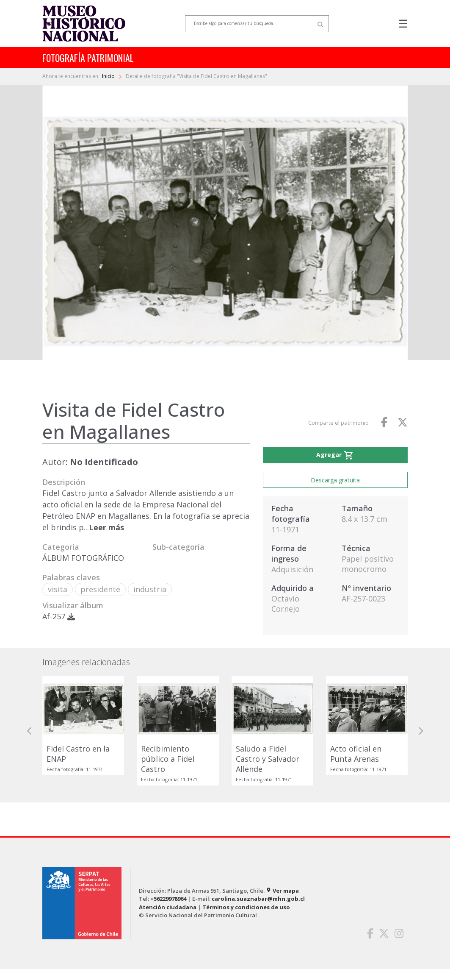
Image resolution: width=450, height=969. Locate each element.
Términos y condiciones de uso (246, 907)
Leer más (106, 527)
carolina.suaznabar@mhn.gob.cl (258, 898)
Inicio (109, 76)
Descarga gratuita (335, 480)
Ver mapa (282, 890)
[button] (29, 730)
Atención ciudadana (167, 907)
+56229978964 (168, 898)
